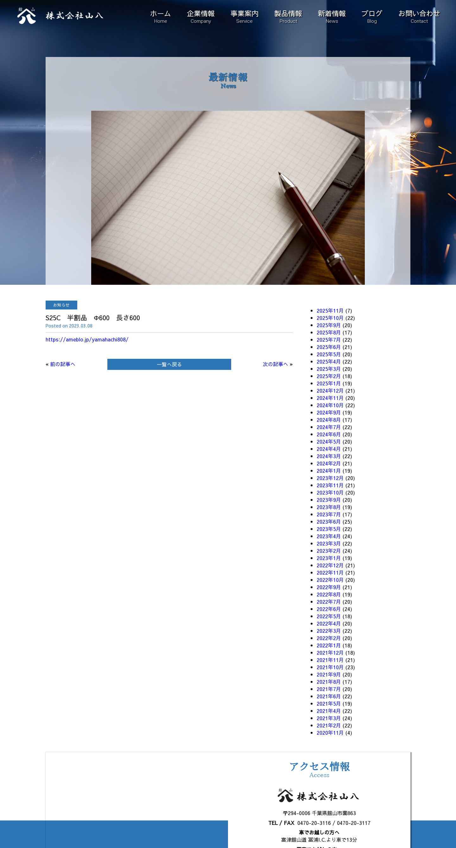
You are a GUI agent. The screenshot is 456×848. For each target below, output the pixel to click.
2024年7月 (329, 426)
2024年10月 (330, 405)
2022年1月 (329, 645)
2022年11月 (330, 572)
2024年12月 (330, 390)
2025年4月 (329, 361)
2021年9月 (329, 674)
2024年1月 (329, 470)
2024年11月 (330, 397)
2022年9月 (329, 586)
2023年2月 (329, 550)
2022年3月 (329, 630)
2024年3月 (329, 455)
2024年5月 (329, 441)
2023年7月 (329, 514)
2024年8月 (329, 419)
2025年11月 (330, 310)
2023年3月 (329, 543)
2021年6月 (329, 696)
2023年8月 (329, 506)
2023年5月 (329, 528)
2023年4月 (329, 536)
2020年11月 (330, 732)
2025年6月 (329, 346)
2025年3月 (329, 368)
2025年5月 (329, 354)
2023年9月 (329, 499)
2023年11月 (330, 485)
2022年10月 (330, 579)
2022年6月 (329, 608)
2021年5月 (329, 703)
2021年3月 (329, 717)
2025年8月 (329, 332)
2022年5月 (329, 616)
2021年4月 (329, 710)
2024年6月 (329, 434)
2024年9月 (329, 412)
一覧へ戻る (169, 364)
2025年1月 (329, 383)
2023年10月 (330, 492)
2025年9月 (329, 324)
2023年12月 (330, 477)
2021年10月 (330, 667)
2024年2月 (329, 463)
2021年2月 (329, 725)
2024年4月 (329, 448)
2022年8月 (329, 594)
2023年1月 (329, 557)
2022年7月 (329, 601)
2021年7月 (329, 688)
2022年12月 (330, 565)
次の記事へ (275, 363)
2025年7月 (329, 339)
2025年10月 (330, 317)
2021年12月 (330, 652)
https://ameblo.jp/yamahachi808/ (87, 339)
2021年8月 (329, 681)
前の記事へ (62, 363)
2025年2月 (329, 375)
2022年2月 (329, 637)
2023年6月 (329, 521)
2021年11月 (330, 659)
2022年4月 (329, 623)
